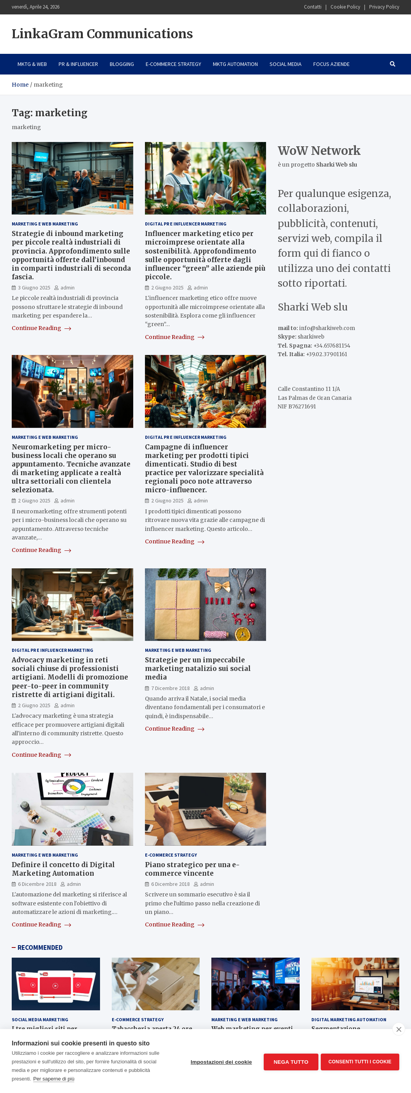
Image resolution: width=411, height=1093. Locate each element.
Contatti (313, 7)
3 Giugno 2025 (34, 287)
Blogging (122, 63)
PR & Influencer (78, 63)
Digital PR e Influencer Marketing (186, 224)
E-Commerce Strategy (173, 63)
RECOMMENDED (40, 947)
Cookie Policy (345, 7)
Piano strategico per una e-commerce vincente (192, 869)
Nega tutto (289, 1061)
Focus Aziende (331, 63)
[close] (398, 1029)
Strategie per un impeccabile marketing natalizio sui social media (198, 668)
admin (68, 287)
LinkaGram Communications (102, 34)
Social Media (286, 63)
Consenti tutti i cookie (360, 1061)
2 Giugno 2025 (167, 287)
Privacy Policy (384, 7)
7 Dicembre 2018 (170, 688)
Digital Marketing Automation (348, 1019)
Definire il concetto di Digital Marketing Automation (63, 869)
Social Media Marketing (40, 1019)
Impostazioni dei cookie (219, 1061)
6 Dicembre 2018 (37, 883)
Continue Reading (41, 328)
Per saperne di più (54, 1079)
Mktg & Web (32, 63)
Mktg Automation (235, 63)
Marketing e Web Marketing (45, 224)
